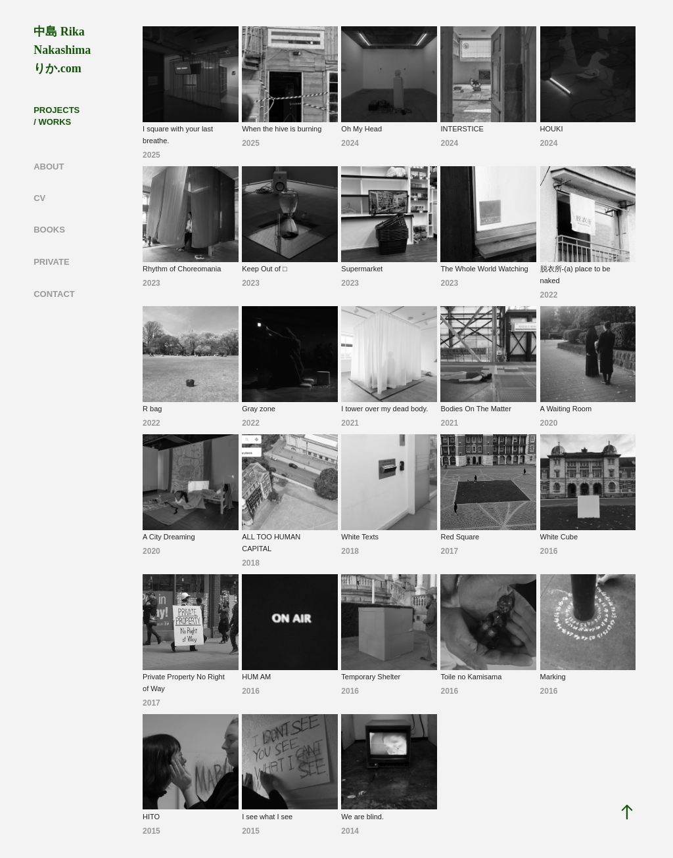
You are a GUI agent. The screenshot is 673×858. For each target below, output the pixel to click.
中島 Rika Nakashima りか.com (64, 50)
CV (39, 198)
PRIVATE (51, 262)
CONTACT (54, 294)
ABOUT (49, 166)
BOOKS (49, 230)
